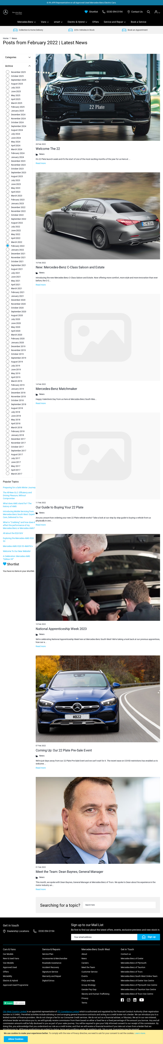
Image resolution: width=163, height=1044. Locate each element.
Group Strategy (89, 981)
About (84, 950)
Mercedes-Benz (25, 21)
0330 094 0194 (46, 927)
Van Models (8, 959)
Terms (84, 999)
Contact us (126, 950)
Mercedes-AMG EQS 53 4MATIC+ (13, 555)
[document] (82, 1037)
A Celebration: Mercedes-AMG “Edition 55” (16, 568)
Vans (43, 21)
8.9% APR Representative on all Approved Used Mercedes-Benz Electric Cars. (81, 2)
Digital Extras (48, 977)
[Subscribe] (148, 933)
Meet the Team (88, 963)
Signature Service (50, 968)
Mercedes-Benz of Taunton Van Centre (138, 986)
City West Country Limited (15, 1008)
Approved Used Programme (15, 981)
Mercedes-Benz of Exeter (132, 955)
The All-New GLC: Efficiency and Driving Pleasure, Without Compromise (17, 497)
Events (85, 972)
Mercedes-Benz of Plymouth (133, 959)
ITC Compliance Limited (68, 1008)
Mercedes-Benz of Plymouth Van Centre (139, 981)
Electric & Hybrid (76, 21)
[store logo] (12, 12)
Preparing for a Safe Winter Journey (15, 487)
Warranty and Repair (51, 972)
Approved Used (10, 963)
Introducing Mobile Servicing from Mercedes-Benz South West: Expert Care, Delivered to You (17, 517)
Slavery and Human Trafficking (95, 990)
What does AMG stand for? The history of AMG (17, 506)
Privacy (85, 994)
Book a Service (138, 21)
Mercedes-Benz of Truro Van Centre (137, 990)
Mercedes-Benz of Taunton (133, 963)
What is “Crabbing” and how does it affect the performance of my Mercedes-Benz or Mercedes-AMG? (17, 531)
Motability (7, 972)
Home (6, 38)
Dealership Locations (18, 927)
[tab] (157, 12)
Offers (95, 21)
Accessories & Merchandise (54, 955)
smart (57, 21)
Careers (85, 959)
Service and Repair (113, 21)
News (84, 955)
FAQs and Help (88, 977)
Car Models (8, 950)
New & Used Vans (11, 955)
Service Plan (47, 950)
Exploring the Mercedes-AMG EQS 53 (16, 547)
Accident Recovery (50, 963)
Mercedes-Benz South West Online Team (139, 972)
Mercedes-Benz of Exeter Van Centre (137, 977)
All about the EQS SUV (13, 540)
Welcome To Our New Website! (17, 561)
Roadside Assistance (51, 959)
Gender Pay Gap (89, 986)
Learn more (140, 1033)
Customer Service (89, 968)
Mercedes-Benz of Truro (131, 968)
